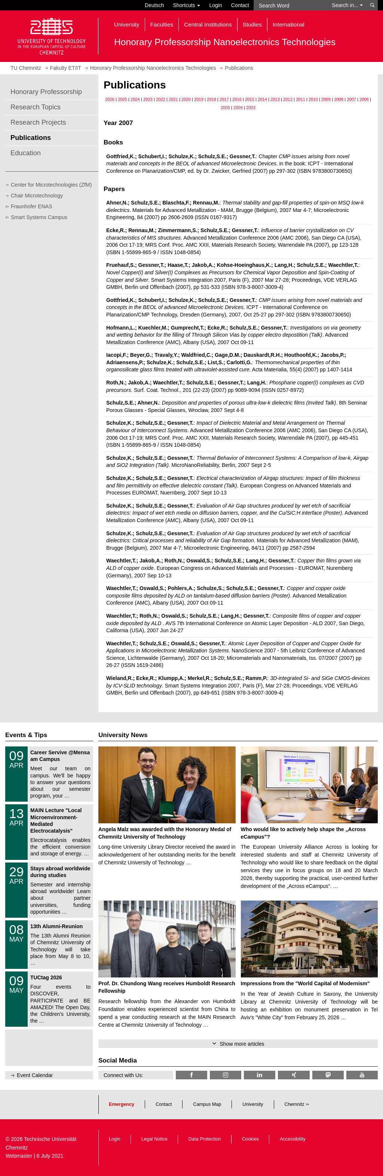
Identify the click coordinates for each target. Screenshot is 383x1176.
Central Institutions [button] (208, 24)
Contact (240, 5)
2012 (287, 99)
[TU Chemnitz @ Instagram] (225, 1075)
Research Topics (35, 107)
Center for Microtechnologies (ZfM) (51, 185)
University (252, 1104)
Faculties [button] (162, 24)
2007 (351, 99)
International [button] (288, 24)
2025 (122, 99)
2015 (249, 99)
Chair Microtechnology (37, 196)
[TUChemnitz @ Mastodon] (328, 1075)
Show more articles (242, 1044)
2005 (225, 107)
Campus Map (207, 1104)
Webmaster (19, 1156)
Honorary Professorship (46, 92)
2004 (238, 107)
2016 (237, 99)
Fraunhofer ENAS (31, 206)
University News (122, 735)
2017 (224, 99)
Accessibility (293, 1139)
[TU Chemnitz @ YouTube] (362, 1075)
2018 (211, 99)
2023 (148, 99)
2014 (262, 99)
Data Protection (205, 1139)
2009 (326, 99)
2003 (250, 107)
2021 (173, 99)
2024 (135, 99)
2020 (186, 99)
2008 (338, 99)
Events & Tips (26, 735)
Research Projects (38, 122)
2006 (364, 99)
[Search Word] (290, 5)
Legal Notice (154, 1139)
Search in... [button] (347, 5)
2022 (160, 99)
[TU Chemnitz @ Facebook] (191, 1075)
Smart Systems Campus (39, 217)
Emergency (121, 1104)
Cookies (250, 1139)
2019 (198, 99)
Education (25, 153)
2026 (109, 99)
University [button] (127, 24)
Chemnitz (294, 1104)
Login (215, 5)
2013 (275, 99)
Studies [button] (252, 24)
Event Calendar (35, 1075)
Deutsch (154, 5)
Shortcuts (186, 5)
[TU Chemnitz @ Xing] (293, 1075)
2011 (300, 99)
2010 (313, 99)
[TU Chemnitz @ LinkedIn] (259, 1075)
